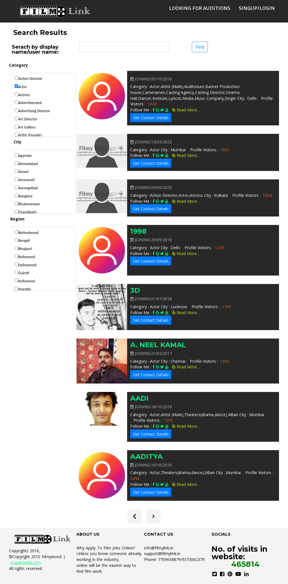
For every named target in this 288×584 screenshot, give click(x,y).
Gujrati (23, 272)
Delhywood (27, 265)
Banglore (25, 196)
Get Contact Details (151, 117)
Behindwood (28, 232)
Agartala (25, 155)
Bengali (24, 240)
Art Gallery (26, 127)
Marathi (24, 289)
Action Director (30, 78)
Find (199, 47)
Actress (24, 95)
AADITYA (146, 456)
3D (135, 290)
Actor (22, 86)
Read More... (185, 109)
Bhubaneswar (29, 204)
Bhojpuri (25, 248)
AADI (139, 398)
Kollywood (26, 281)
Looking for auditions (199, 8)
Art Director (27, 119)
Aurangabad (28, 188)
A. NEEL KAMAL (158, 345)
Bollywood (26, 256)
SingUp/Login (257, 8)
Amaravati (26, 179)
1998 (138, 231)
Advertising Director (34, 111)
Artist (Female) (30, 135)
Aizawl (23, 171)
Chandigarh (27, 212)
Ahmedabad (28, 163)
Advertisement (30, 102)
